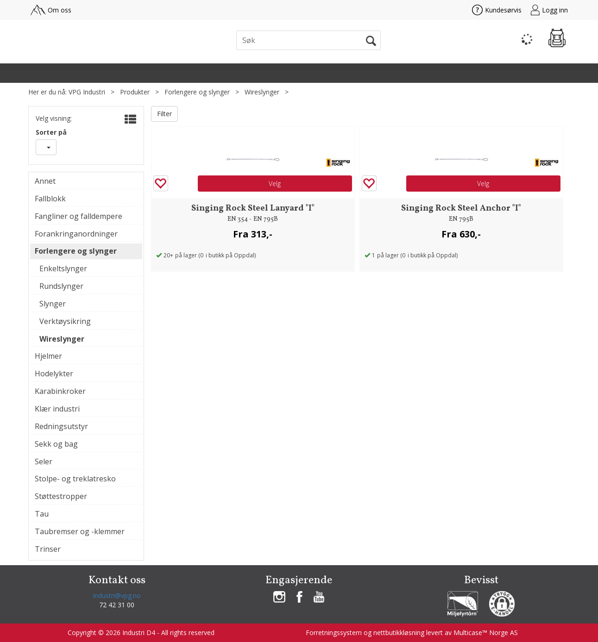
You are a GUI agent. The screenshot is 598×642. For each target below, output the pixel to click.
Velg (275, 183)
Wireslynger (262, 91)
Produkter (135, 91)
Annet (45, 181)
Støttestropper (61, 496)
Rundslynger (61, 286)
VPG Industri (87, 91)
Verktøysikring (65, 321)
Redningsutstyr (61, 426)
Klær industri (57, 409)
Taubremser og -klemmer (80, 531)
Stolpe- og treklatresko (75, 479)
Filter (164, 113)
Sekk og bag (56, 444)
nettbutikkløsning (398, 632)
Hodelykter (54, 373)
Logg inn (549, 10)
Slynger (52, 304)
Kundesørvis (497, 10)
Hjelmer (48, 356)
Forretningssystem (334, 632)
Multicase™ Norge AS (485, 632)
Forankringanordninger (76, 234)
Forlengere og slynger (197, 91)
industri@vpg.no (117, 595)
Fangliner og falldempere (78, 216)
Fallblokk (50, 198)
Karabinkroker (60, 391)
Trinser (48, 549)
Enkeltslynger (63, 268)
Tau (42, 514)
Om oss (51, 10)
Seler (43, 461)
